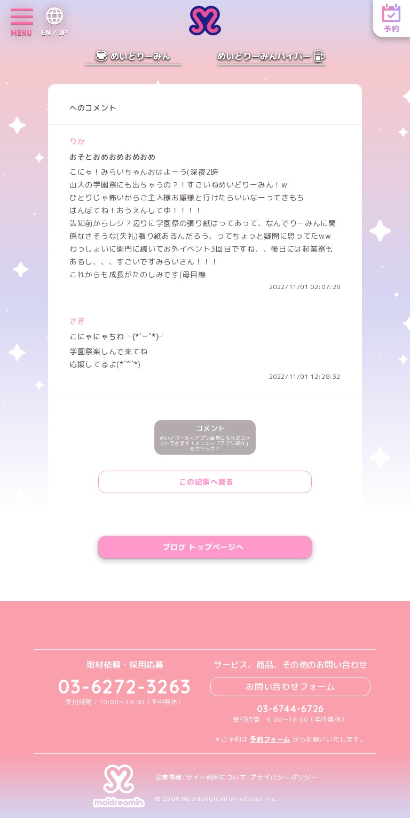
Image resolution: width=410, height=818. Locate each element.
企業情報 (168, 777)
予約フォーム (270, 739)
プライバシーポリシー (283, 777)
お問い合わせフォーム (290, 686)
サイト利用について (216, 777)
